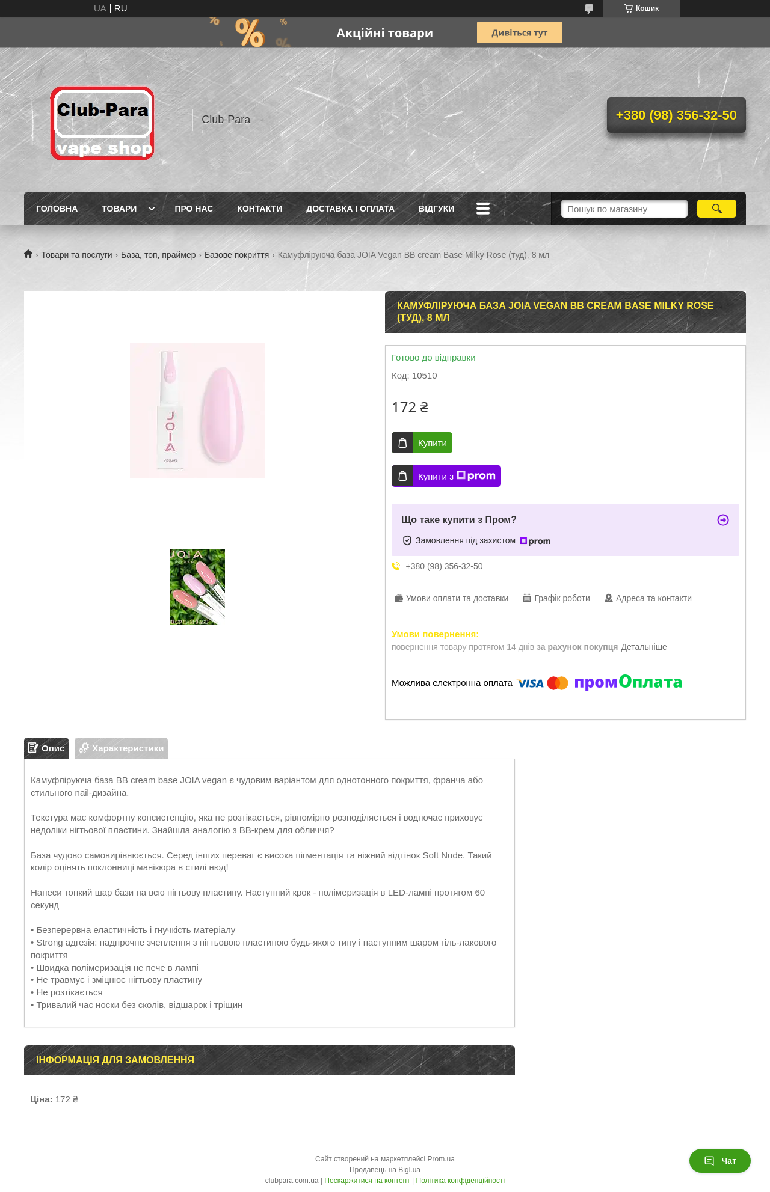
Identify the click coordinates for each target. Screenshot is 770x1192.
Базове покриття (237, 255)
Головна (57, 208)
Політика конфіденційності (460, 1180)
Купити (432, 443)
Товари (119, 208)
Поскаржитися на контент (367, 1180)
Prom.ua (441, 1159)
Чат (720, 1160)
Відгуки (436, 208)
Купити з (457, 476)
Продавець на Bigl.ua (385, 1170)
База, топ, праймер (158, 255)
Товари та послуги (76, 255)
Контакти (259, 208)
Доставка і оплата (350, 208)
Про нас (193, 208)
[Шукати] (716, 209)
